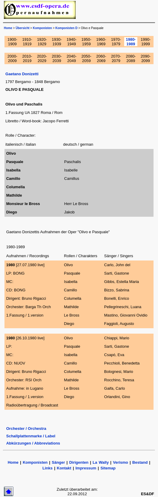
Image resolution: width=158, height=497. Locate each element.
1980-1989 (131, 41)
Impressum (85, 468)
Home (8, 28)
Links (47, 468)
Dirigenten (78, 462)
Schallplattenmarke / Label (30, 436)
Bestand (140, 462)
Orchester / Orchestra (26, 428)
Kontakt (65, 468)
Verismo (120, 462)
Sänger (58, 462)
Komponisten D (66, 28)
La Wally (101, 462)
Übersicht (22, 28)
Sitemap (108, 468)
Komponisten (42, 28)
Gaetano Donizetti (22, 74)
